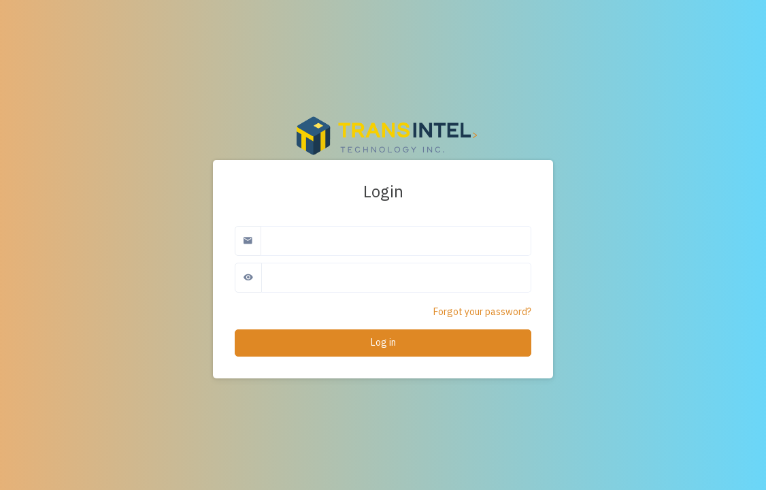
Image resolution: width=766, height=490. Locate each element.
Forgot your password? (482, 312)
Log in (383, 342)
